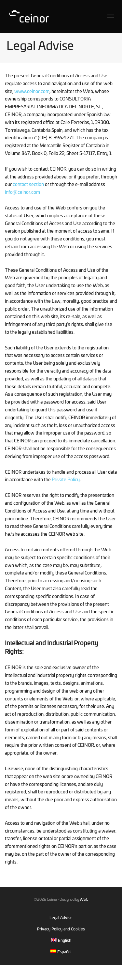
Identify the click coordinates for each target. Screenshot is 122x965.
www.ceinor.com (31, 91)
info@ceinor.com (22, 192)
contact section (28, 184)
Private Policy (66, 480)
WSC (84, 899)
